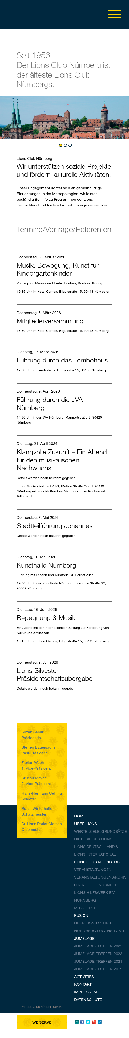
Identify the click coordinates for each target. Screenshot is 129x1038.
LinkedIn (100, 1022)
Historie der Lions (93, 839)
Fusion (81, 915)
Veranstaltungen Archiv (100, 877)
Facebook (82, 1022)
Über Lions (85, 823)
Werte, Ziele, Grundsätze (100, 831)
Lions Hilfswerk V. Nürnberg (94, 896)
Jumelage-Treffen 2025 (98, 946)
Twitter (88, 1022)
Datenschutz (88, 999)
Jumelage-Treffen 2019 (98, 969)
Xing (76, 1022)
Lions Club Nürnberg (97, 862)
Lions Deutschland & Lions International (96, 850)
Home (80, 816)
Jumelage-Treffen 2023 (98, 953)
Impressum (85, 991)
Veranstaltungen (93, 869)
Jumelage (84, 938)
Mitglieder (85, 907)
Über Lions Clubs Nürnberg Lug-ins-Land (99, 927)
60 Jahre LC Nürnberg (97, 884)
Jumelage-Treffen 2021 (98, 961)
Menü (114, 14)
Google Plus (94, 1022)
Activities (84, 976)
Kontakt (83, 984)
